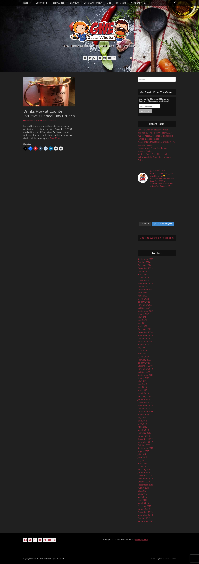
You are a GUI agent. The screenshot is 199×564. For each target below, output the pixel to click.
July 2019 (142, 381)
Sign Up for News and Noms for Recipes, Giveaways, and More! (154, 100)
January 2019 (144, 399)
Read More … (56, 138)
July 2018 (142, 417)
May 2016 (142, 497)
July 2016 (142, 490)
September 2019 (145, 375)
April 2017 (142, 463)
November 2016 (145, 478)
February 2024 (144, 265)
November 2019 (145, 368)
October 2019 (144, 372)
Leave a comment (49, 120)
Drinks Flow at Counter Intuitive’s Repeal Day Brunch (49, 113)
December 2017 (145, 439)
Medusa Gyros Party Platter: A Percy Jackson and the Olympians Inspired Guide (154, 157)
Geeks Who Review (93, 2)
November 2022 (145, 283)
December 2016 (145, 475)
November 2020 (145, 335)
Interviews (74, 2)
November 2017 (145, 442)
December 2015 (145, 512)
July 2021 (142, 317)
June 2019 (142, 384)
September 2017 (145, 448)
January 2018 (144, 436)
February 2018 (144, 433)
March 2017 (143, 466)
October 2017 (144, 445)
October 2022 (144, 286)
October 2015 (144, 518)
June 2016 (142, 493)
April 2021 (142, 326)
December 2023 (145, 268)
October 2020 (144, 338)
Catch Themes (170, 559)
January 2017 (144, 472)
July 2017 (142, 454)
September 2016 (145, 484)
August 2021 (143, 314)
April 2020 (142, 353)
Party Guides (58, 2)
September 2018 (145, 411)
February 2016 (144, 506)
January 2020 (144, 362)
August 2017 (143, 451)
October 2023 (144, 271)
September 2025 (145, 259)
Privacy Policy (141, 539)
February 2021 (144, 329)
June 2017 (142, 457)
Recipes (27, 2)
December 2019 (145, 365)
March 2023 (143, 277)
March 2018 (143, 429)
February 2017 (144, 469)
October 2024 (144, 262)
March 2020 (143, 356)
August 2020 (143, 344)
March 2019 (143, 393)
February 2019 (144, 396)
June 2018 (142, 420)
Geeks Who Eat (43, 559)
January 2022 (144, 301)
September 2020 (145, 341)
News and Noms (138, 2)
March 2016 (143, 503)
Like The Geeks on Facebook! (157, 237)
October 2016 (144, 481)
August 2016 (143, 487)
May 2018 (142, 423)
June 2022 (142, 292)
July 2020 (142, 347)
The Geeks (121, 2)
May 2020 (142, 350)
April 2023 (142, 274)
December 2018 (145, 402)
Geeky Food (41, 2)
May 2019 (142, 387)
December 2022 (145, 280)
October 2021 (144, 308)
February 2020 (144, 359)
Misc (109, 2)
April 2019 (142, 390)
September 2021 (145, 311)
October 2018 (144, 408)
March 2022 (143, 298)
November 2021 (145, 304)
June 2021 (142, 320)
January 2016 (144, 509)
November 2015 (145, 515)
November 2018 (145, 405)
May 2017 (142, 460)
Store (153, 2)
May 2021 (142, 323)
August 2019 (143, 378)
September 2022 (145, 289)
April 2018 (142, 426)
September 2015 (145, 521)
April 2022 (142, 295)
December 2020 (145, 332)
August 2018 (143, 414)
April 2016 (142, 500)
